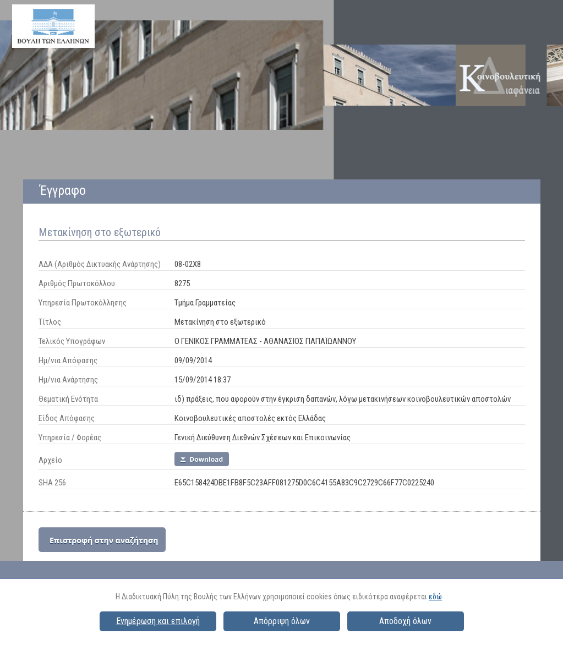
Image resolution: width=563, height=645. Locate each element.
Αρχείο (50, 460)
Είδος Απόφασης (67, 418)
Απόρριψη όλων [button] (282, 621)
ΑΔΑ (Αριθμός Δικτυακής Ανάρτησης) (100, 264)
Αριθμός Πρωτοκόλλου (77, 283)
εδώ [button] (435, 596)
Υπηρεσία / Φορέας (70, 437)
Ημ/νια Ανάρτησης (68, 380)
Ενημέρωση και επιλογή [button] (158, 621)
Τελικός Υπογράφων (72, 341)
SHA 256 (52, 483)
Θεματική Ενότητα (68, 399)
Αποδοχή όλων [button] (405, 621)
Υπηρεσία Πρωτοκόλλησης (83, 303)
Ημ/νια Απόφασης (68, 360)
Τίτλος (50, 322)
